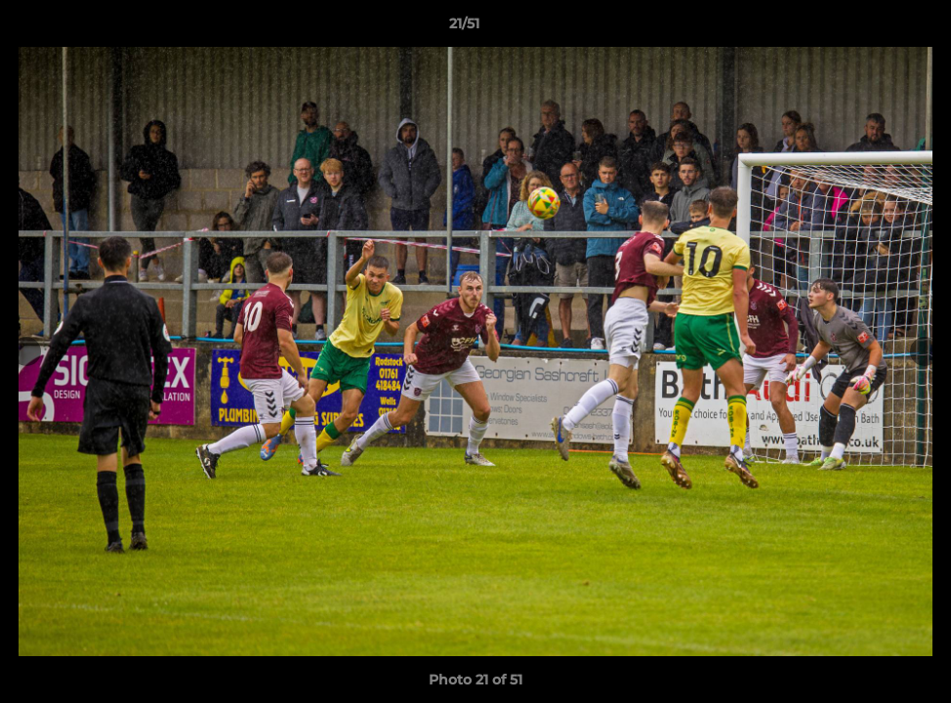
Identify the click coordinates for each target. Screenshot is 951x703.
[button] (869, 28)
